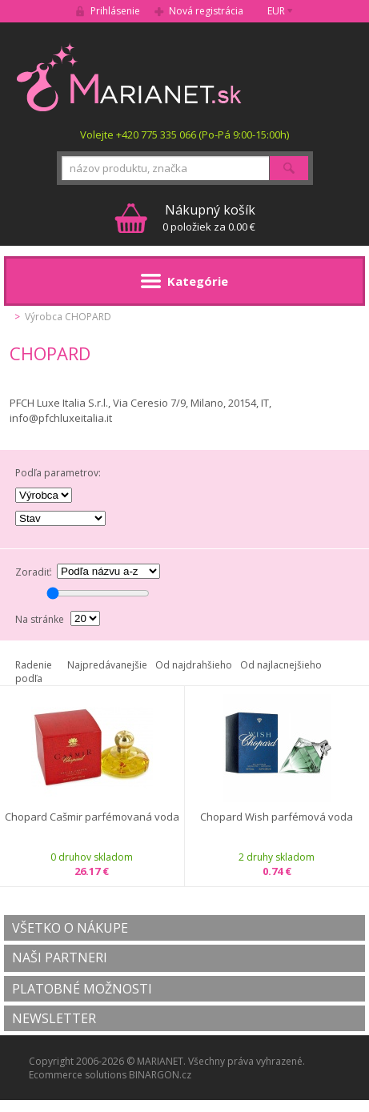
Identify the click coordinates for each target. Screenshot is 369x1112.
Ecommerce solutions (77, 1075)
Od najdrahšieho (193, 665)
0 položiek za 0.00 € (208, 217)
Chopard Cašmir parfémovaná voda (92, 817)
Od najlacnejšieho (281, 665)
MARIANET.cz (130, 76)
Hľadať (289, 168)
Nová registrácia (206, 11)
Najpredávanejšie (107, 665)
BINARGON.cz (160, 1075)
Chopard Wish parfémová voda (276, 817)
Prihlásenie (115, 11)
